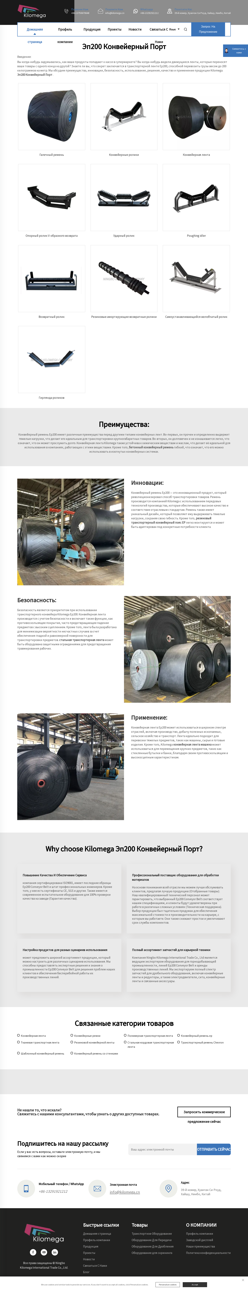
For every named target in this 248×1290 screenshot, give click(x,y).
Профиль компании (65, 31)
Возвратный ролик (52, 317)
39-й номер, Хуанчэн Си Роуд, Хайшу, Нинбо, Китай (203, 13)
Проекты (114, 29)
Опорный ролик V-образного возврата (52, 236)
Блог (86, 1272)
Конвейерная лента (196, 155)
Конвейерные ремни (87, 1035)
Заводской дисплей (199, 1240)
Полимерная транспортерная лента (150, 1035)
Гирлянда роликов (51, 398)
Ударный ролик (123, 236)
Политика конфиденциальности (208, 1253)
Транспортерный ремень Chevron (202, 1042)
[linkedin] (55, 1252)
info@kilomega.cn (114, 13)
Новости (134, 29)
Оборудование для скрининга (152, 1253)
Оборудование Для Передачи (152, 1240)
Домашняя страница (35, 31)
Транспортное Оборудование (152, 1234)
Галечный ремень (51, 155)
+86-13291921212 (149, 13)
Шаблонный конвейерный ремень (42, 1053)
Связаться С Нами (159, 31)
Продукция (92, 29)
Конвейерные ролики (124, 155)
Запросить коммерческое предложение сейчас (204, 1113)
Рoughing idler (196, 236)
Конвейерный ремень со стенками (96, 1053)
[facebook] (33, 1252)
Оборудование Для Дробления (153, 1246)
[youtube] (44, 1252)
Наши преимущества (200, 1246)
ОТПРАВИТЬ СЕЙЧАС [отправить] (214, 1149)
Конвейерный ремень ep (196, 1035)
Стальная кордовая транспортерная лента (151, 1044)
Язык (174, 29)
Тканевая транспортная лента (40, 1042)
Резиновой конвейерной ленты (94, 1042)
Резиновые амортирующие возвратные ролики (124, 317)
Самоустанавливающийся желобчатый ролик (196, 317)
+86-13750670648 (80, 13)
